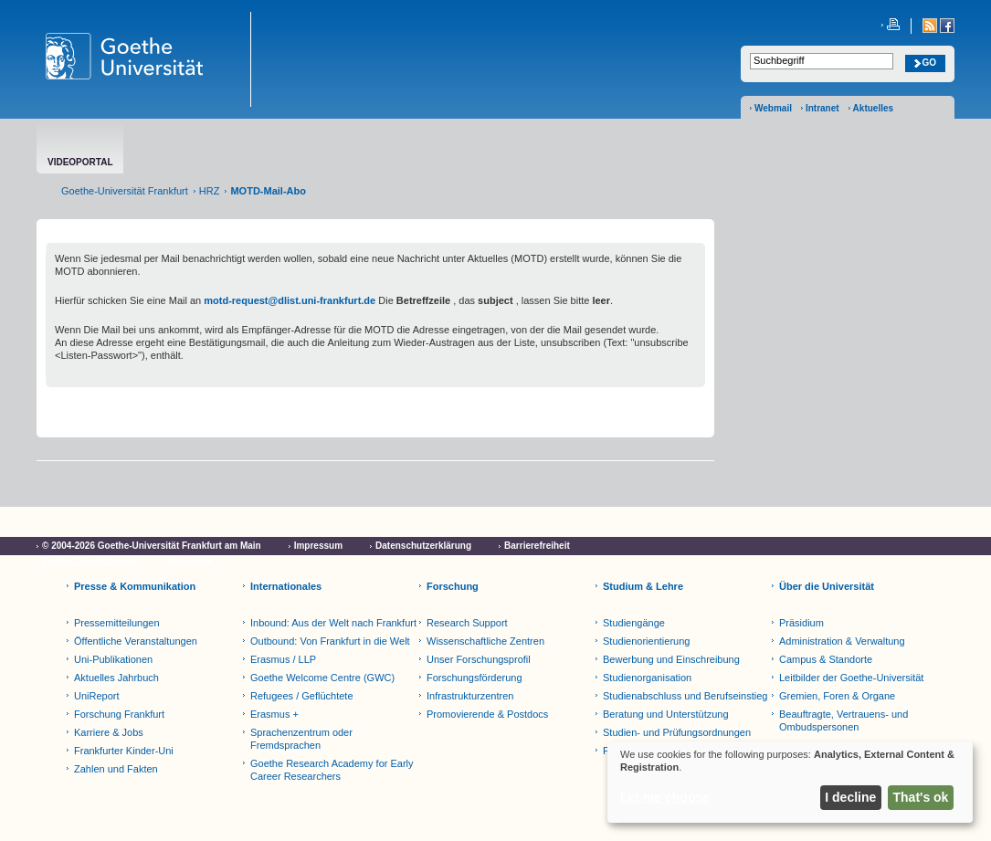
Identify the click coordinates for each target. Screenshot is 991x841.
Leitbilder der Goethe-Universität (851, 677)
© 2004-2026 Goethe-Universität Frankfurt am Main (151, 546)
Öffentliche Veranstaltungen (135, 641)
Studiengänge (634, 622)
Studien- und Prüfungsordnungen (677, 732)
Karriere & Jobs (108, 732)
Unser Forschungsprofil (479, 659)
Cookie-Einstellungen (88, 562)
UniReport (97, 695)
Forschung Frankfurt (119, 714)
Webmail (773, 108)
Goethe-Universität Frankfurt (124, 190)
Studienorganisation (647, 677)
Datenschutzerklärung (423, 546)
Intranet (822, 108)
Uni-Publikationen (113, 659)
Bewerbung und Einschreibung (671, 659)
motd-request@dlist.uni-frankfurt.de (289, 300)
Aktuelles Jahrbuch (116, 677)
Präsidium (801, 622)
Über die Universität (826, 586)
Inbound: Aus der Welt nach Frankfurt (333, 622)
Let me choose (665, 797)
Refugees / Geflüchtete (301, 695)
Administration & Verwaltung (842, 641)
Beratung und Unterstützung (666, 714)
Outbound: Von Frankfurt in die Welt (330, 641)
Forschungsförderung (474, 677)
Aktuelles (873, 108)
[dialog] (790, 782)
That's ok (921, 797)
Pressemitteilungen (117, 622)
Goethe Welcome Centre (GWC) (322, 677)
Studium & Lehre (643, 586)
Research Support (467, 622)
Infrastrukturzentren (470, 695)
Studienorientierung (646, 641)
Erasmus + (274, 714)
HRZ (209, 190)
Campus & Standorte (825, 659)
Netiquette (190, 562)
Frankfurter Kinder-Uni (124, 750)
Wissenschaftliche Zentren (485, 641)
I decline (850, 797)
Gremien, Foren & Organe (837, 695)
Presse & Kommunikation (134, 586)
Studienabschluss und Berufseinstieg (685, 695)
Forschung (453, 586)
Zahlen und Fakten (116, 768)
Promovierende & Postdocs (487, 714)
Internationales (286, 586)
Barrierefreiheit (537, 546)
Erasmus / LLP (283, 659)
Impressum (318, 546)
